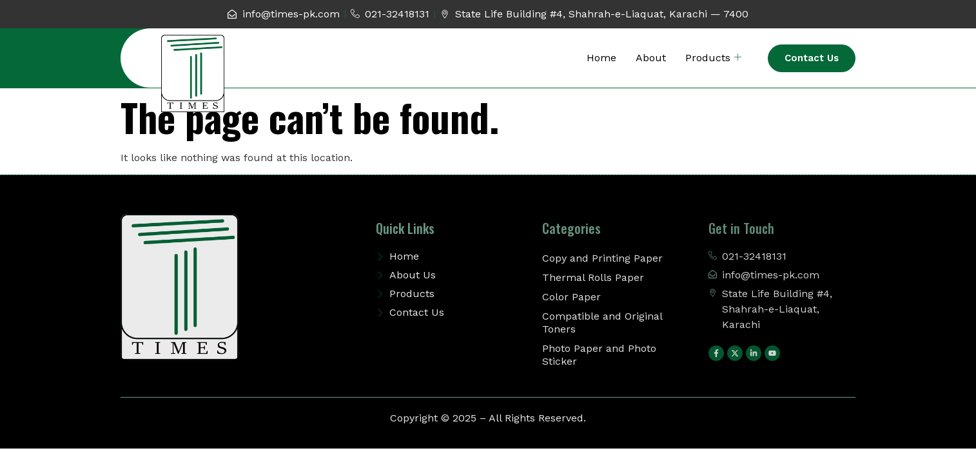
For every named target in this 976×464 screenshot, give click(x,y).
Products (713, 58)
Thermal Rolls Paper (593, 277)
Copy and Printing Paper (602, 258)
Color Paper (571, 297)
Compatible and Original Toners (602, 322)
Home (601, 58)
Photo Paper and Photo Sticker (599, 354)
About (651, 58)
